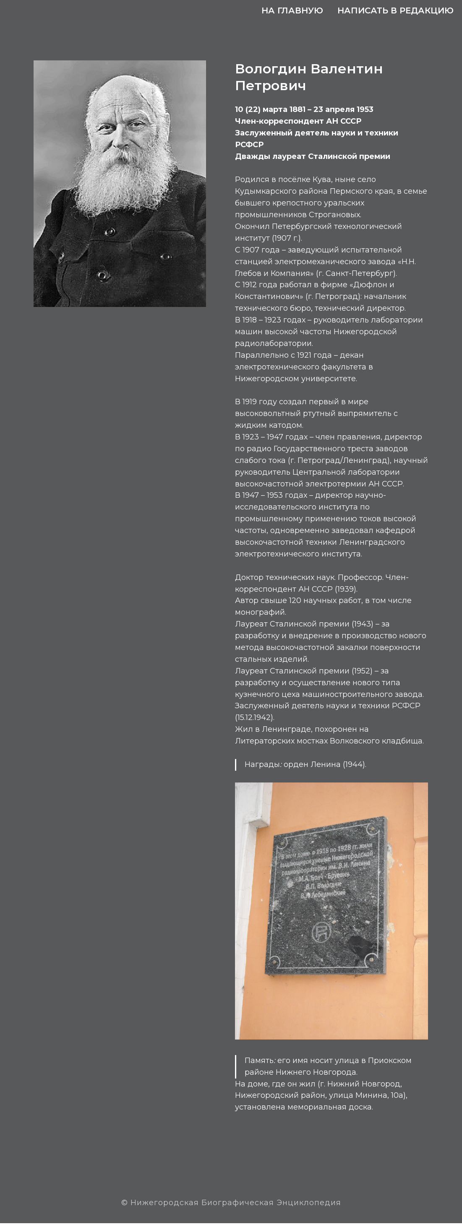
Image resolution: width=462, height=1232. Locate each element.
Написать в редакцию (395, 10)
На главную (292, 10)
